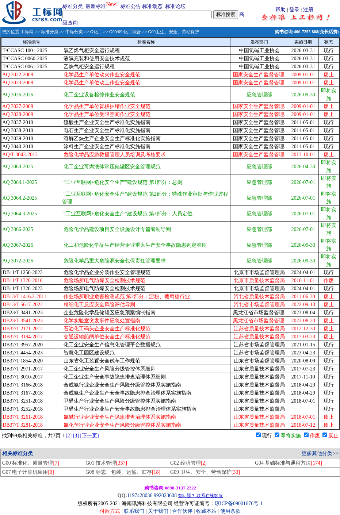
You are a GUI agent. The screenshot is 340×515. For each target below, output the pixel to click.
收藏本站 (206, 511)
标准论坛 (175, 6)
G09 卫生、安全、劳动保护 (205, 472)
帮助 (280, 9)
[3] (76, 435)
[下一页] (89, 435)
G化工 (96, 31)
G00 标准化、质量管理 (30, 463)
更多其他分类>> (320, 453)
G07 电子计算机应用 (28, 472)
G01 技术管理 (106, 463)
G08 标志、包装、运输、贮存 (122, 472)
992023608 (165, 495)
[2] (69, 435)
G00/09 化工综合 (125, 31)
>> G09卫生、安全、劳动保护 (170, 31)
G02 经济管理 (188, 463)
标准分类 (72, 6)
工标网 (27, 31)
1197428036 (139, 495)
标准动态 (152, 6)
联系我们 (134, 511)
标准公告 (131, 6)
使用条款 (230, 511)
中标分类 (74, 31)
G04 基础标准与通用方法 (288, 463)
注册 (308, 9)
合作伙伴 (182, 511)
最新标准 (95, 6)
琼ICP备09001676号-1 (239, 503)
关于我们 (159, 511)
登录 (294, 9)
